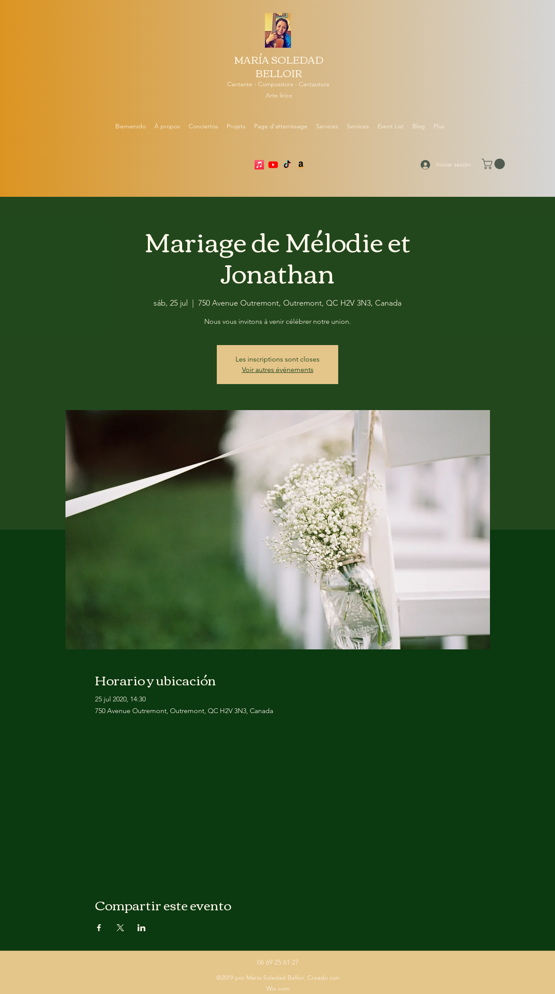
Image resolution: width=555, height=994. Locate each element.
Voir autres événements (277, 369)
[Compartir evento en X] (120, 927)
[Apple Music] (259, 164)
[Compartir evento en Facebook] (99, 927)
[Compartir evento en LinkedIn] (141, 927)
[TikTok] (287, 164)
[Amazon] (301, 164)
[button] (494, 164)
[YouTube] (273, 164)
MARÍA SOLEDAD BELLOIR (278, 66)
